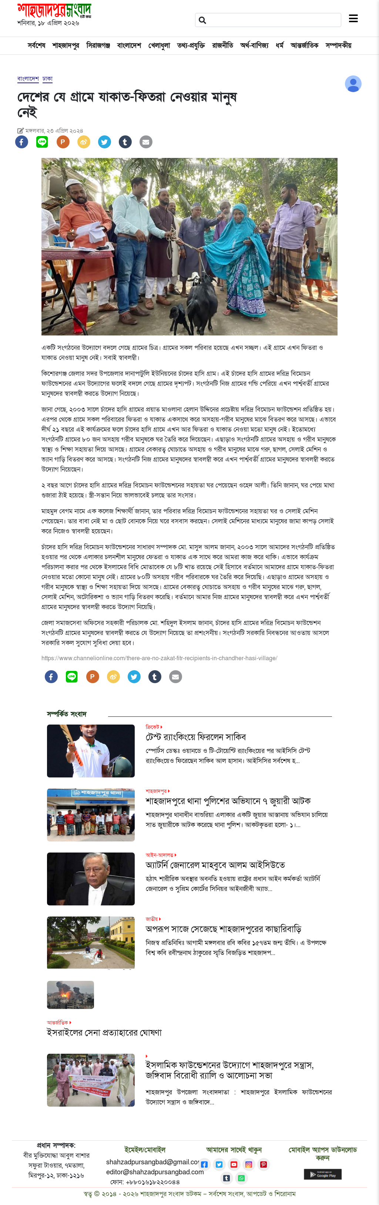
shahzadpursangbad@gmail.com (154, 1162)
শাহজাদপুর (66, 45)
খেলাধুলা (159, 45)
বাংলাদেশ (129, 45)
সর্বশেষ (36, 45)
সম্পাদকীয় (339, 45)
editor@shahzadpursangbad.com (155, 1172)
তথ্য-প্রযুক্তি (191, 45)
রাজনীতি (222, 45)
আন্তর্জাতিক (304, 45)
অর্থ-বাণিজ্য (254, 45)
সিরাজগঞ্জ (98, 45)
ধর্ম (280, 45)
